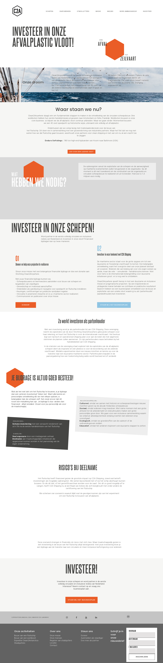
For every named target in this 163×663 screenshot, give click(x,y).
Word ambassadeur (128, 11)
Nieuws (110, 11)
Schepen (49, 11)
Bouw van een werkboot (25, 638)
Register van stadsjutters (61, 640)
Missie (98, 11)
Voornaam (132, 631)
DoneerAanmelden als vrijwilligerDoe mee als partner (92, 638)
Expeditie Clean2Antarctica (26, 640)
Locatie (53, 643)
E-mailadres (133, 647)
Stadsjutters (83, 11)
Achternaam (133, 639)
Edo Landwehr (43, 617)
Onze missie (55, 635)
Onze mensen (65, 11)
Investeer (147, 11)
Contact (53, 645)
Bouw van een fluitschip (25, 635)
